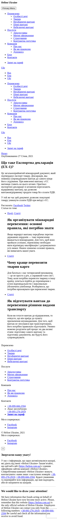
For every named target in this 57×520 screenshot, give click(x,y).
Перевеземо (13, 13)
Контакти (12, 57)
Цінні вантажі (20, 24)
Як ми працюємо (22, 49)
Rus (9, 73)
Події (10, 213)
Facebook (18, 205)
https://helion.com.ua (29, 466)
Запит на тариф (15, 62)
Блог (9, 54)
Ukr (3, 67)
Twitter (27, 205)
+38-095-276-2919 (16, 411)
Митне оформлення (23, 35)
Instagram (12, 427)
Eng (9, 75)
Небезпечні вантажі (23, 27)
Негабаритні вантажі (24, 22)
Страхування (20, 38)
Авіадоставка (20, 32)
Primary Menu (8, 8)
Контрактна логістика (24, 41)
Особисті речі (20, 16)
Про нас (17, 46)
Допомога (18, 52)
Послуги (11, 30)
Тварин (17, 19)
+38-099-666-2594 (16, 406)
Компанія (12, 43)
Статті (17, 213)
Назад (4, 153)
